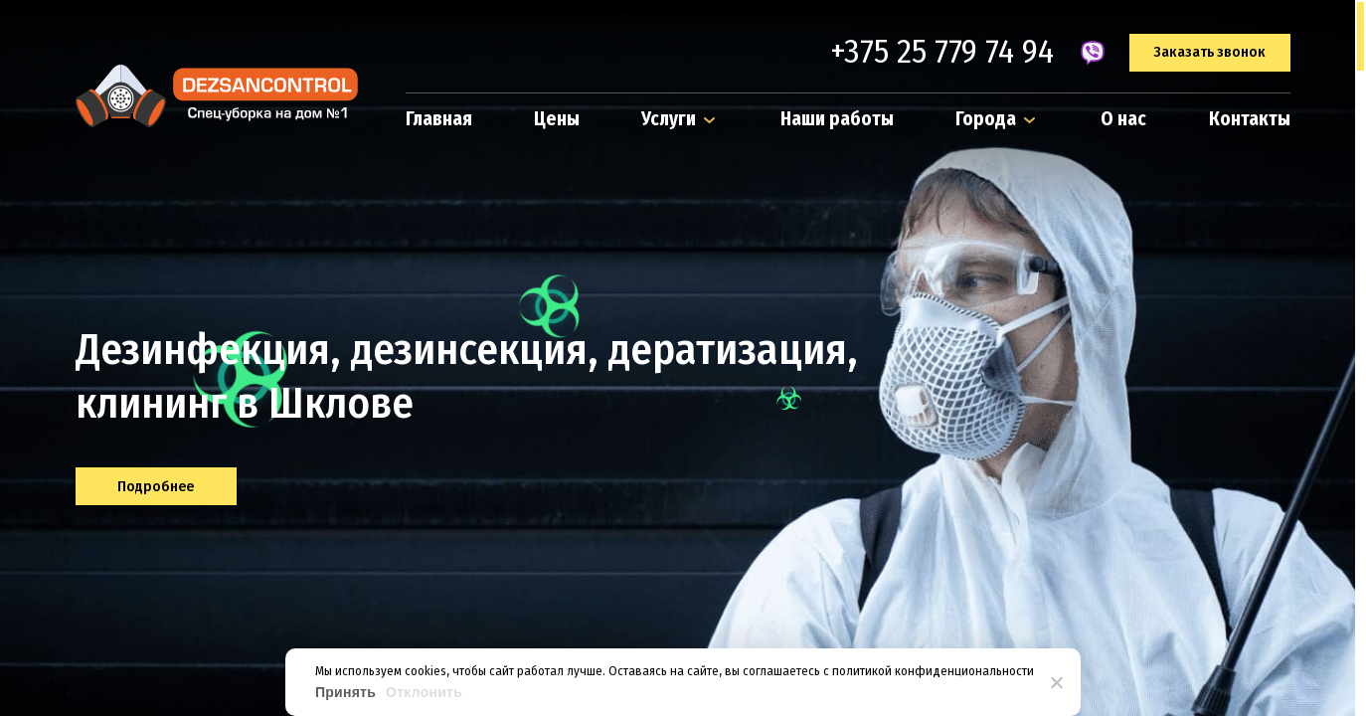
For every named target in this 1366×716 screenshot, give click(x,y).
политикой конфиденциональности (933, 670)
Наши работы (837, 118)
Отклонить (424, 692)
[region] (683, 358)
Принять (345, 692)
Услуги (680, 118)
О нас (1123, 118)
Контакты (1249, 118)
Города (997, 118)
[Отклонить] (1056, 682)
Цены (557, 118)
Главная (439, 118)
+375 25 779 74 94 (942, 53)
